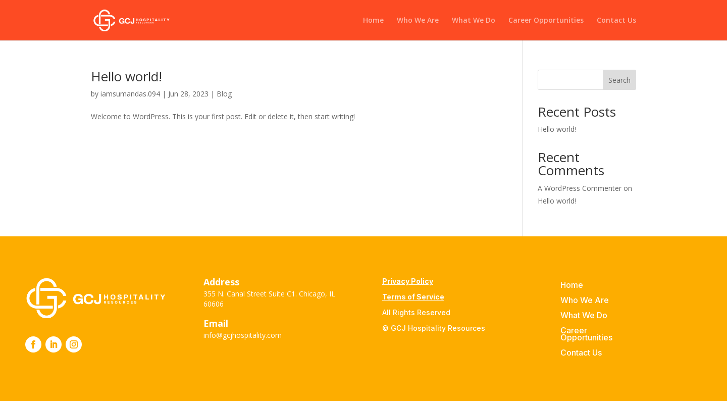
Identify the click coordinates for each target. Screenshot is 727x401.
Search (619, 80)
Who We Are (418, 21)
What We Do (473, 21)
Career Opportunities (546, 21)
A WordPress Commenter (579, 188)
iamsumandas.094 (130, 93)
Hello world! (126, 76)
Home (373, 21)
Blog (224, 93)
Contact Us (616, 21)
